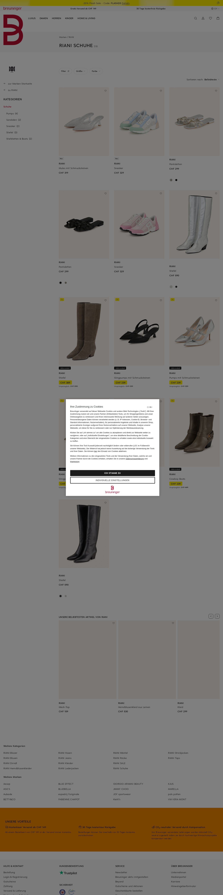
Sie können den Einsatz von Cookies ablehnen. (105, 451)
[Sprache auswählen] (149, 407)
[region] (112, 447)
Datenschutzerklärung (135, 459)
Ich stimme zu (112, 473)
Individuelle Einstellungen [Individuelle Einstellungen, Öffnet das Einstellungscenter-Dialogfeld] (112, 480)
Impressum (74, 461)
